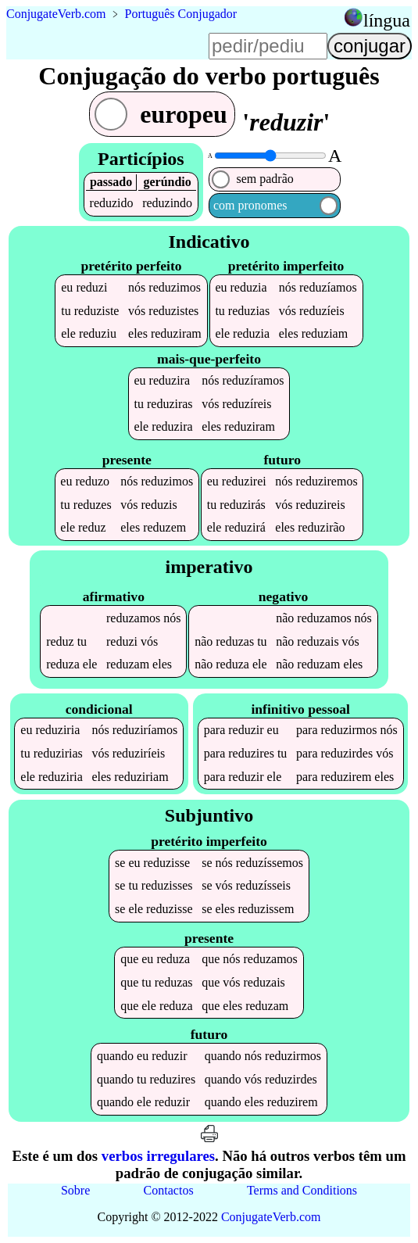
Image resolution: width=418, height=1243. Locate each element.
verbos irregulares (158, 1156)
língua (386, 20)
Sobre (75, 1190)
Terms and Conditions (302, 1190)
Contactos (169, 1190)
